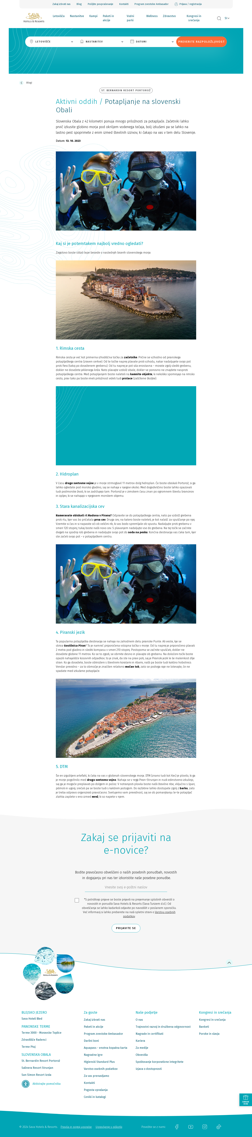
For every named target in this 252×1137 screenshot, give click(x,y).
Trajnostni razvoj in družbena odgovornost (163, 1026)
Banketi (204, 1026)
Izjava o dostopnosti (149, 1068)
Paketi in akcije (108, 18)
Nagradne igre (93, 1054)
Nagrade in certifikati (149, 1033)
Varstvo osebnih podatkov (101, 1068)
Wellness (152, 16)
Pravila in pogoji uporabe (76, 1127)
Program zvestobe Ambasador (151, 4)
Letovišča (59, 16)
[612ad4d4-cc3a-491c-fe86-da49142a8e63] (126, 888)
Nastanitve (77, 16)
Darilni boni (91, 1040)
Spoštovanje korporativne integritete (159, 1061)
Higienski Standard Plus (99, 1061)
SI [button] (226, 18)
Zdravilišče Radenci (34, 1039)
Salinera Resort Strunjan (37, 1067)
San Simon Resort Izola (36, 1074)
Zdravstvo (169, 16)
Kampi (93, 16)
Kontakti (123, 4)
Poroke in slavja (209, 1033)
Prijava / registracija (188, 4)
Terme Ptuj (29, 1046)
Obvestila (142, 1054)
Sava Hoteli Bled (32, 1018)
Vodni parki (130, 18)
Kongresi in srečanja (194, 18)
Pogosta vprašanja (96, 1090)
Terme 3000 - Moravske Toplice (41, 1032)
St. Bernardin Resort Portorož (41, 1060)
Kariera (140, 1040)
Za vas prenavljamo (96, 1076)
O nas (139, 1019)
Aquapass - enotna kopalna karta (105, 1047)
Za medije (142, 1047)
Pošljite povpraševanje (100, 4)
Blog (79, 4)
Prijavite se (126, 928)
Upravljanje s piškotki (109, 1127)
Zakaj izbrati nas (61, 4)
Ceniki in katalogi (95, 1097)
